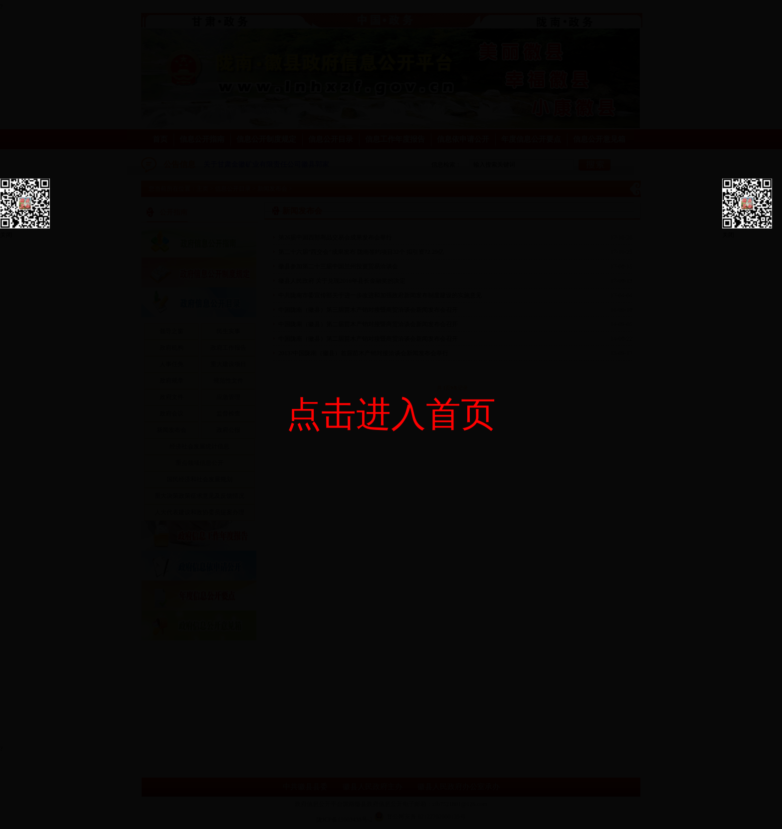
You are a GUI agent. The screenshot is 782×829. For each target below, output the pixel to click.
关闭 (6, 234)
